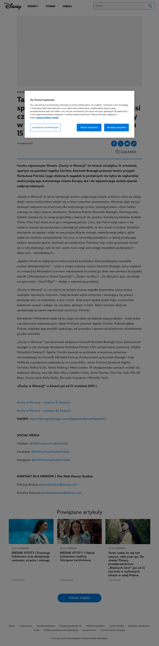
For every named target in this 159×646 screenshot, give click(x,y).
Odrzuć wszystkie (89, 127)
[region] (79, 114)
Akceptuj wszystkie (116, 127)
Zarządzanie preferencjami (45, 127)
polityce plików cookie (47, 117)
